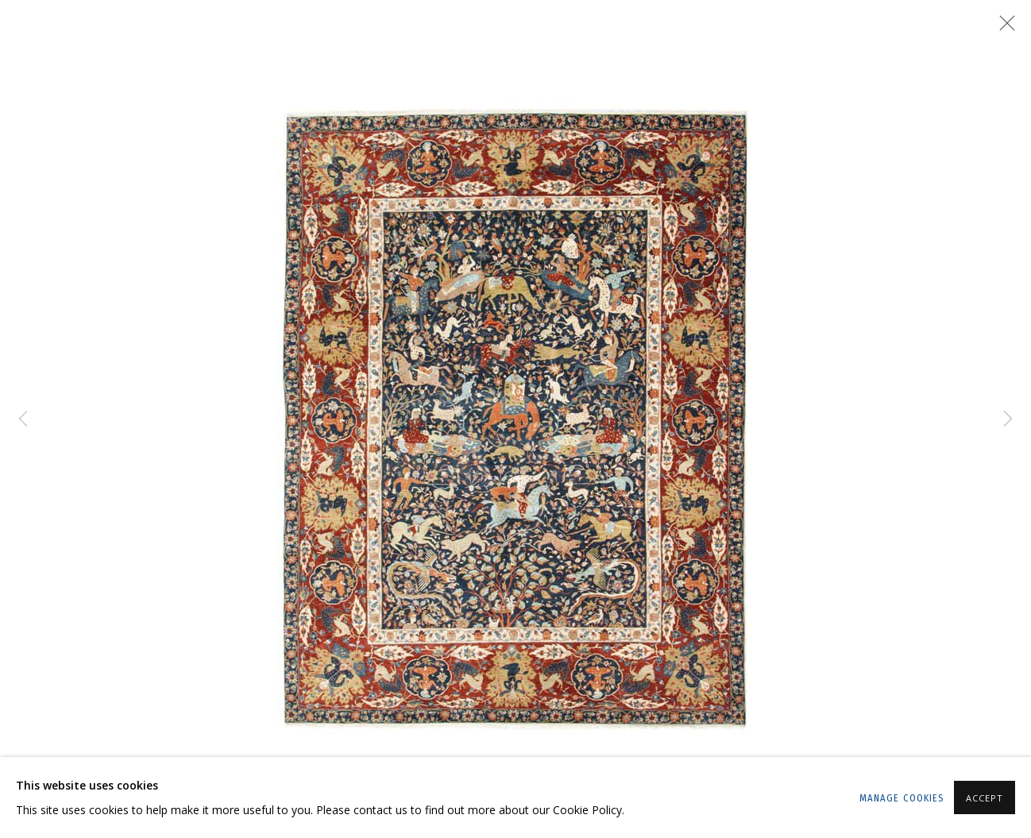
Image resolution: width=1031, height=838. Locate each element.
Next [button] (1008, 419)
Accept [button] (984, 798)
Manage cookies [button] (901, 798)
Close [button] (1003, 28)
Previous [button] (23, 419)
